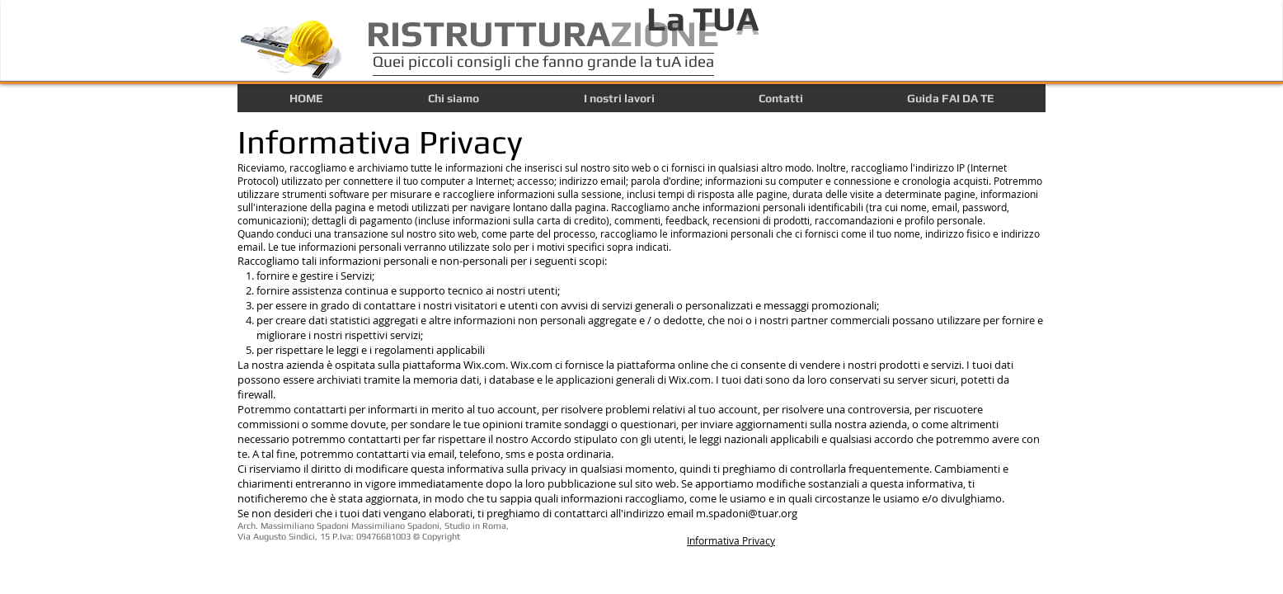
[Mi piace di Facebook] (881, 547)
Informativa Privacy (731, 540)
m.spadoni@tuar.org (746, 513)
